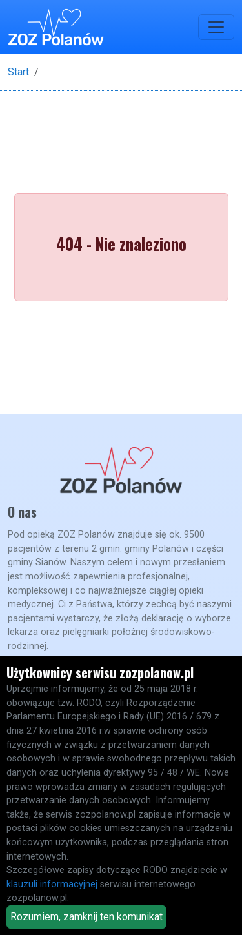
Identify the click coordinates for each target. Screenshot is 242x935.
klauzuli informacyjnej (51, 884)
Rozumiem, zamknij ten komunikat (86, 916)
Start (18, 72)
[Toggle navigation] (216, 27)
